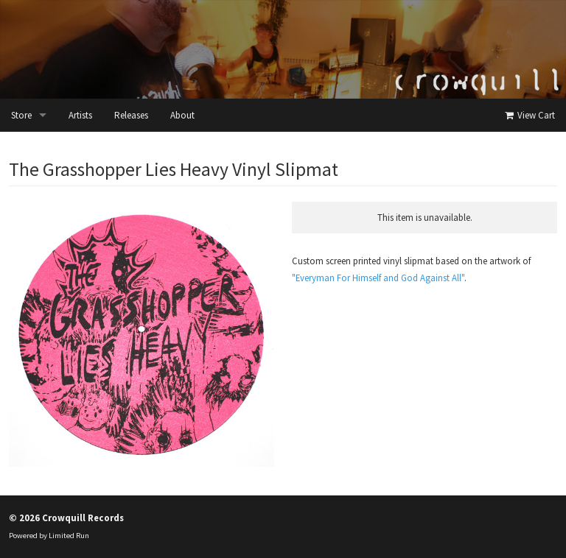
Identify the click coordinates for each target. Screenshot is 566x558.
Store (21, 115)
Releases (131, 115)
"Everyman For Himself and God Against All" (378, 277)
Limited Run (69, 535)
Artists (80, 115)
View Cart (529, 115)
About (182, 115)
